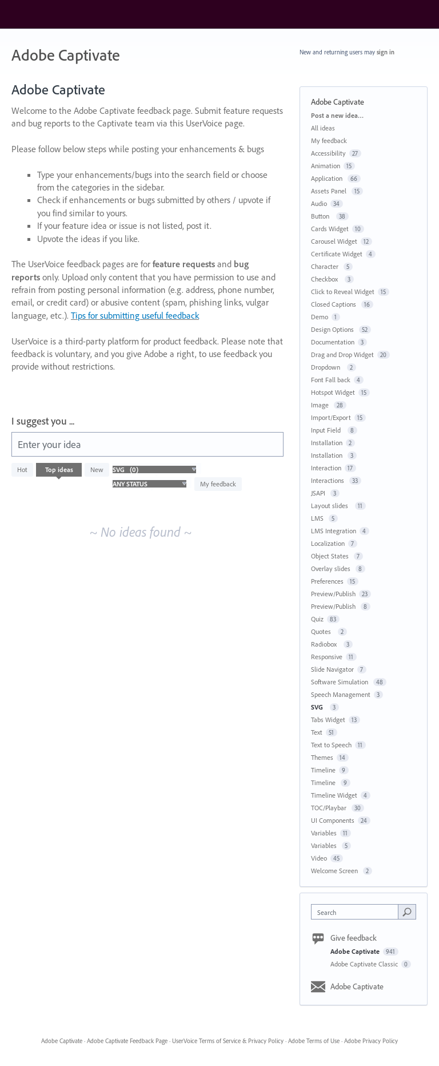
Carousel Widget (334, 241)
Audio (319, 203)
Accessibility (328, 153)
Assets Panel (329, 191)
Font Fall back (330, 379)
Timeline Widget (334, 795)
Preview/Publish (333, 593)
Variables (324, 833)
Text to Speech (331, 744)
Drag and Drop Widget (342, 354)
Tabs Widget (328, 719)
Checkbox (326, 279)
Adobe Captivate (355, 951)
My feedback (218, 483)
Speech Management (340, 694)
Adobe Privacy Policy (371, 1041)
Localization (328, 543)
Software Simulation (340, 681)
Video (319, 858)
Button (322, 216)
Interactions (328, 480)
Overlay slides (331, 568)
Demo (319, 316)
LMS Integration (333, 530)
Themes (322, 757)
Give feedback (353, 938)
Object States (330, 556)
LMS (318, 518)
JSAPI (319, 493)
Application (327, 178)
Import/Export (331, 417)
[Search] (407, 911)
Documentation (332, 342)
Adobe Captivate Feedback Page (127, 1041)
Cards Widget (330, 228)
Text (316, 732)
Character (325, 266)
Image (320, 405)
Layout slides (331, 505)
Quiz (317, 619)
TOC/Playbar (329, 807)
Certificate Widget (336, 253)
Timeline (323, 770)
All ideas (323, 128)
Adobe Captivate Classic (365, 964)
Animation (325, 165)
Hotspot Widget (333, 392)
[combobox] (357, 912)
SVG (318, 707)
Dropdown (327, 367)
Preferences (327, 581)
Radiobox (325, 644)
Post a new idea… (337, 115)
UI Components (332, 820)
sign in (385, 52)
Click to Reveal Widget (342, 291)
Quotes (322, 631)
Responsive (326, 656)
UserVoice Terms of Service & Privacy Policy (228, 1041)
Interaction (326, 467)
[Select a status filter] (149, 484)
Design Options (333, 329)
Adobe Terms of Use (314, 1041)
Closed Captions (334, 304)
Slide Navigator (332, 669)
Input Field (327, 430)
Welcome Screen (335, 870)
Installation (326, 442)
